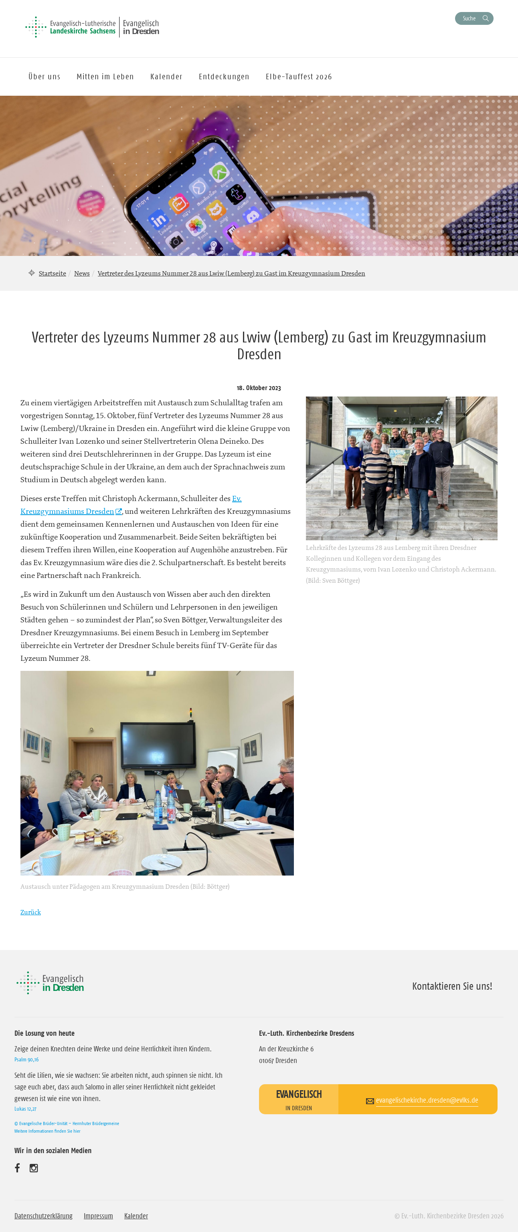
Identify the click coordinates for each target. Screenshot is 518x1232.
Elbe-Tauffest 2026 (299, 76)
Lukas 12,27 (25, 1108)
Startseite (52, 273)
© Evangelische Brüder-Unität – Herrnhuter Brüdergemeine (66, 1123)
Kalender (136, 1216)
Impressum (98, 1216)
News (82, 273)
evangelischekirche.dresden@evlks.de (427, 1100)
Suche (469, 18)
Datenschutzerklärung (43, 1216)
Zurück (30, 912)
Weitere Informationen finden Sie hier (47, 1131)
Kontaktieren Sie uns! (452, 986)
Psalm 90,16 (26, 1059)
